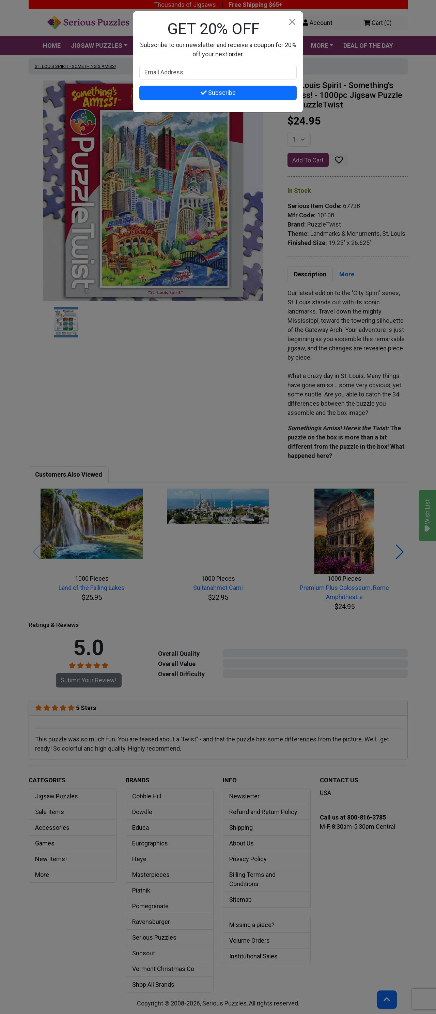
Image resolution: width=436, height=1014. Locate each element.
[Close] (292, 22)
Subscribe (218, 92)
